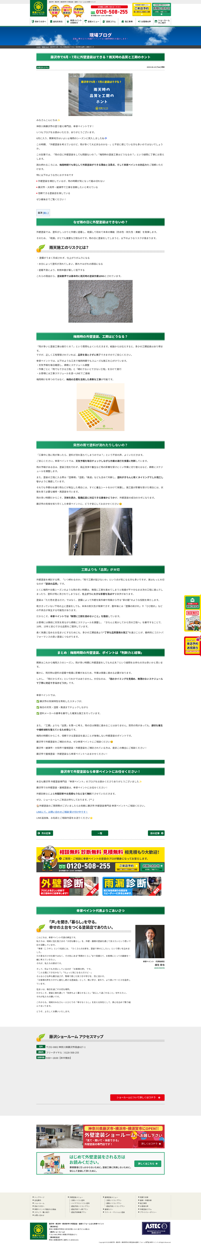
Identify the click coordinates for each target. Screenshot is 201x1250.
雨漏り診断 (144, 1197)
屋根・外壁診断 (146, 1200)
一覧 (100, 833)
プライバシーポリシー (148, 1212)
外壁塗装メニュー (76, 1197)
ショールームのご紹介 (162, 21)
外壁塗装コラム (146, 1209)
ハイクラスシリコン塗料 (80, 1203)
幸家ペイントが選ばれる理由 (45, 1209)
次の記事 (46, 833)
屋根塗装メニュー (111, 1197)
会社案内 (37, 1200)
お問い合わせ (39, 1215)
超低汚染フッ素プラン (79, 1209)
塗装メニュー (91, 21)
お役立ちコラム (43, 67)
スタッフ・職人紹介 (41, 1212)
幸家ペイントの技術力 (74, 21)
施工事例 (127, 21)
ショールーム (39, 1203)
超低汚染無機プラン (78, 1212)
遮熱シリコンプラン (113, 1203)
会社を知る (56, 21)
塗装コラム (109, 21)
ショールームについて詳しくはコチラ (136, 1097)
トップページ (39, 1197)
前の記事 (155, 833)
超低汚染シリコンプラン (80, 1206)
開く (46, 212)
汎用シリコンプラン (113, 1200)
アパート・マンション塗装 (115, 1212)
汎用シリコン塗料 (78, 1200)
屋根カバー (109, 1209)
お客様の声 (144, 21)
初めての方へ (39, 21)
